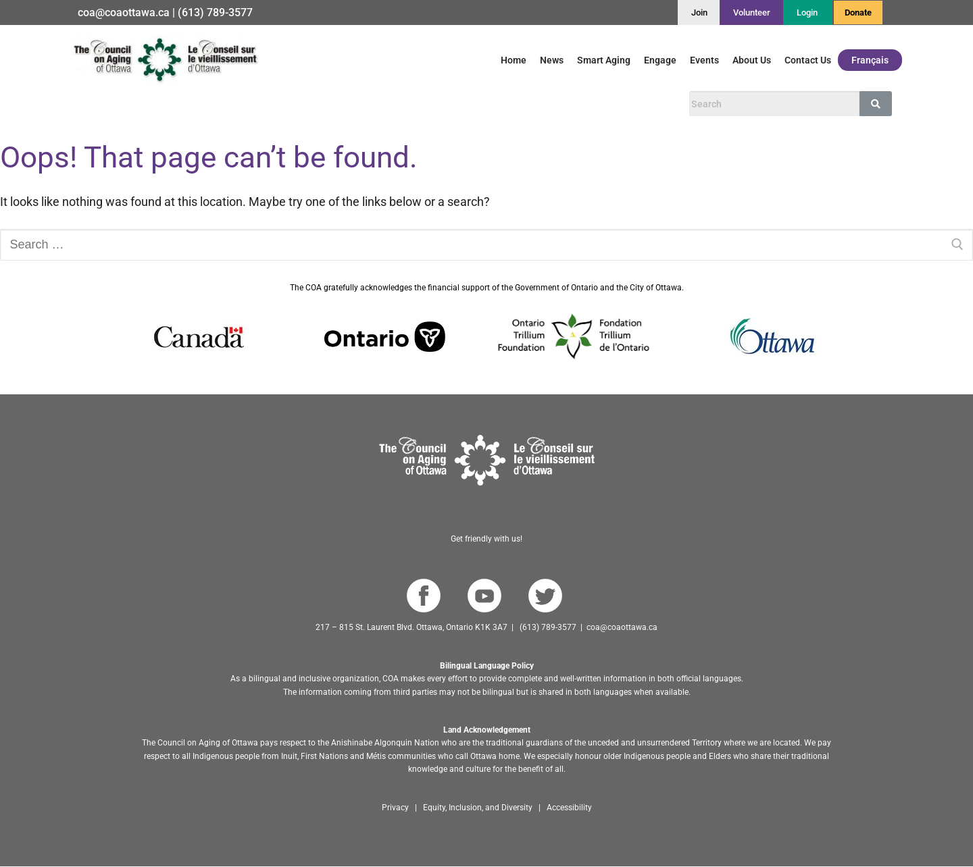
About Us (751, 60)
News (552, 60)
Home (513, 60)
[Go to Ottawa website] (771, 336)
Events (704, 60)
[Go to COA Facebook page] (423, 595)
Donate (858, 12)
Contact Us (807, 60)
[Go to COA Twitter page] (545, 595)
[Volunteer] (752, 12)
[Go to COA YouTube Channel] (484, 595)
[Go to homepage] (487, 460)
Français (870, 60)
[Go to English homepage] (165, 59)
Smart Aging (603, 60)
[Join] (699, 12)
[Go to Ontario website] (384, 336)
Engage (660, 60)
